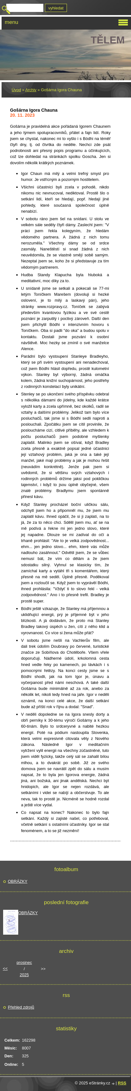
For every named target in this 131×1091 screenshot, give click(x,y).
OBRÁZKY (17, 881)
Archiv (30, 89)
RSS (122, 1083)
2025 (24, 974)
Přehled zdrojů (21, 1007)
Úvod (16, 89)
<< (5, 968)
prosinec (24, 962)
